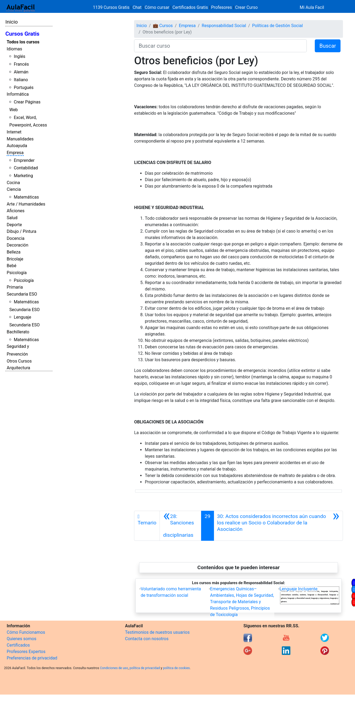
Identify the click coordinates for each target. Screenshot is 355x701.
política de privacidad (145, 668)
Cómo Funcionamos (26, 632)
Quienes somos (21, 638)
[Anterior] (180, 526)
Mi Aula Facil (312, 7)
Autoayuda (17, 145)
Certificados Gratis (190, 7)
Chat (137, 7)
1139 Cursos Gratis (112, 7)
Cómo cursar (157, 7)
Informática (18, 94)
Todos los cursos (23, 41)
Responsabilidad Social (224, 25)
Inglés (19, 56)
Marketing (23, 175)
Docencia (15, 238)
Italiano (21, 79)
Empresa (15, 152)
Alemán (21, 71)
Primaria (15, 287)
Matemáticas (26, 197)
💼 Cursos (163, 25)
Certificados (18, 645)
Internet (14, 132)
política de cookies (176, 668)
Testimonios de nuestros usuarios (157, 632)
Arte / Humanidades (26, 204)
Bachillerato (18, 331)
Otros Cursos (19, 361)
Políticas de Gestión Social (277, 25)
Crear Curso (246, 7)
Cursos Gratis (22, 34)
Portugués (24, 87)
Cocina (13, 182)
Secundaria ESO (22, 294)
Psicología (17, 272)
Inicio (11, 22)
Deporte (14, 224)
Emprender (24, 160)
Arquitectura (18, 367)
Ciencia (14, 189)
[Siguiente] (278, 526)
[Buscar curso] (220, 45)
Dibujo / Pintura (21, 231)
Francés (21, 64)
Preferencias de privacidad (32, 658)
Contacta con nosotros (146, 638)
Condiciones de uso (114, 668)
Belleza (13, 252)
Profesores (221, 7)
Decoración (17, 245)
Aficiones (15, 210)
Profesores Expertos (26, 651)
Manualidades (20, 138)
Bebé (11, 265)
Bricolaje (15, 259)
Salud (12, 217)
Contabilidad (26, 167)
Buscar (327, 46)
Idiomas (14, 48)
